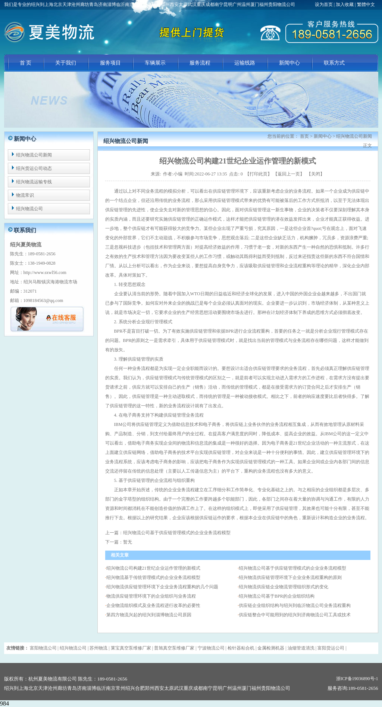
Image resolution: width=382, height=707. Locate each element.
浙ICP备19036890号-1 (357, 678)
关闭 (315, 174)
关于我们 (65, 63)
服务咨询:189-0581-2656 (353, 688)
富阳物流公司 (43, 648)
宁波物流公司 (211, 648)
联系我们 (25, 230)
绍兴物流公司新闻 (34, 155)
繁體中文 (366, 4)
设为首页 (324, 4)
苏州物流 (98, 648)
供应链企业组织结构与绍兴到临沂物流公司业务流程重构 (295, 605)
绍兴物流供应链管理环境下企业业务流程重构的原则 (290, 577)
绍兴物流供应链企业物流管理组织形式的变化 (283, 586)
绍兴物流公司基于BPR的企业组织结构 (276, 596)
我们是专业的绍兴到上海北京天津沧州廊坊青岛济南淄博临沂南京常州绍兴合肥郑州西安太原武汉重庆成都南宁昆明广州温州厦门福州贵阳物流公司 (149, 4)
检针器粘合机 (241, 648)
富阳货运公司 (330, 648)
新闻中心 (289, 63)
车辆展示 (155, 63)
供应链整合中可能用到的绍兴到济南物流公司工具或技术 (295, 614)
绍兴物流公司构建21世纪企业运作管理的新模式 (153, 568)
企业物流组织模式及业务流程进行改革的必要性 (153, 605)
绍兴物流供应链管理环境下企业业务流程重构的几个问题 (162, 586)
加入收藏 (345, 4)
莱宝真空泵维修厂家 (131, 648)
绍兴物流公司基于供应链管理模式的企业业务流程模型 (292, 568)
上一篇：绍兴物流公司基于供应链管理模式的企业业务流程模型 (168, 532)
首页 (304, 136)
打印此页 (258, 174)
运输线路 (244, 63)
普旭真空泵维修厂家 (174, 648)
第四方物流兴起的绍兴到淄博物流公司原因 (148, 614)
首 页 (26, 63)
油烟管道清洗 (301, 648)
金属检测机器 (270, 648)
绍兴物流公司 (29, 208)
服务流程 (200, 63)
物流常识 (25, 195)
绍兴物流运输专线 (34, 181)
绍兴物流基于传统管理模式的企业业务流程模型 (153, 577)
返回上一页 (289, 174)
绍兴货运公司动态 (34, 168)
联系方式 (334, 63)
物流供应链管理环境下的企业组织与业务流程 (151, 596)
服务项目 (110, 63)
